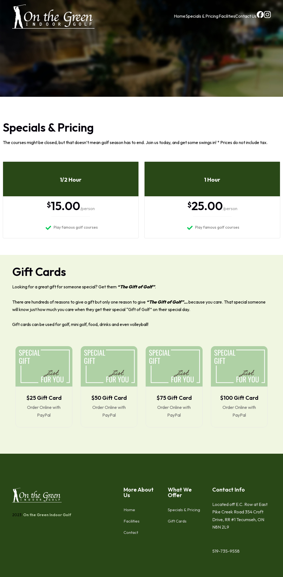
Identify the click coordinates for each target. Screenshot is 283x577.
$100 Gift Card (239, 397)
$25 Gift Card (44, 397)
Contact (131, 532)
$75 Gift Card (174, 397)
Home (163, 20)
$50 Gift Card (109, 397)
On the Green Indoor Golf (46, 514)
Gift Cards (177, 521)
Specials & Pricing (187, 20)
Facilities (214, 20)
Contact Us (236, 20)
